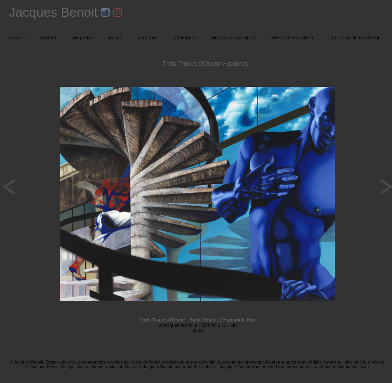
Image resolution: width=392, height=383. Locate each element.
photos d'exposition (233, 37)
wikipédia (81, 37)
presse (114, 37)
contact (48, 37)
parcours (148, 37)
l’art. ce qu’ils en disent (354, 37)
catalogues (184, 37)
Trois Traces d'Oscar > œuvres (205, 63)
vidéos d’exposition (291, 37)
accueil (16, 37)
